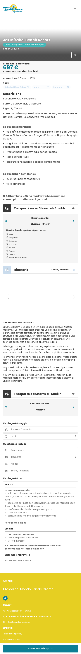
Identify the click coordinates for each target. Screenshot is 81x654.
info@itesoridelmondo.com (19, 622)
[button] (8, 296)
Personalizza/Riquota (40, 648)
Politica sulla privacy (12, 634)
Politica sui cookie (11, 639)
